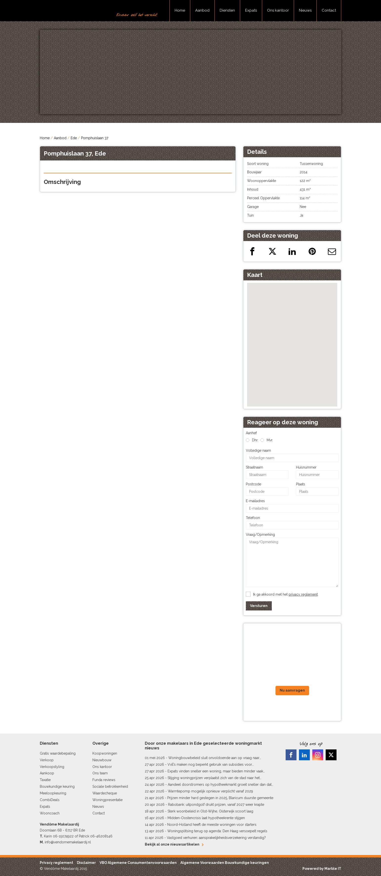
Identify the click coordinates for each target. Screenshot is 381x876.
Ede (74, 138)
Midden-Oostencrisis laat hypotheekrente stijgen (206, 818)
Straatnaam (254, 467)
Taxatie (45, 780)
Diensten (227, 10)
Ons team (100, 773)
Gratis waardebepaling (58, 753)
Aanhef (251, 433)
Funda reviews (103, 780)
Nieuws (305, 10)
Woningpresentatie (107, 800)
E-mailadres (255, 501)
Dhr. (255, 440)
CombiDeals (50, 800)
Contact (329, 10)
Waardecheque (104, 793)
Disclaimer (86, 863)
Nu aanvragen (292, 690)
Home (180, 10)
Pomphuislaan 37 (94, 138)
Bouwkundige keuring (57, 786)
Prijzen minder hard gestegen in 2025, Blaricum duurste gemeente (220, 798)
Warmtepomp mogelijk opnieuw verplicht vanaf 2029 (210, 791)
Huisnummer (306, 467)
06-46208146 (101, 836)
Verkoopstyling (52, 767)
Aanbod (202, 10)
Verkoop (47, 760)
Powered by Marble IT (321, 869)
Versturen (259, 606)
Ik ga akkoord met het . (285, 594)
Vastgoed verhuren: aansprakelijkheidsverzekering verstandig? (216, 838)
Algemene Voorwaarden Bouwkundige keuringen (224, 863)
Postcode (253, 484)
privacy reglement (303, 594)
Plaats (300, 484)
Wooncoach (50, 813)
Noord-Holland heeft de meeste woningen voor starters (211, 825)
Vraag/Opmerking (260, 535)
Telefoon (253, 518)
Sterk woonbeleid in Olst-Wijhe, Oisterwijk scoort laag (210, 811)
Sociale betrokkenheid (110, 786)
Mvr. (270, 440)
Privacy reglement (56, 863)
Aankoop (47, 773)
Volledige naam (258, 450)
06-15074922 (63, 836)
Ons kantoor (278, 10)
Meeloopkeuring (53, 793)
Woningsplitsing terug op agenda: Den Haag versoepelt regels (217, 831)
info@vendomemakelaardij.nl (68, 842)
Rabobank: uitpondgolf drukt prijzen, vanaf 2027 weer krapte (216, 805)
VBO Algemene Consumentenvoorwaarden (138, 863)
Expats (251, 10)
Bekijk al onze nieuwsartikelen (174, 844)
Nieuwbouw (101, 760)
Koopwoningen (104, 753)
